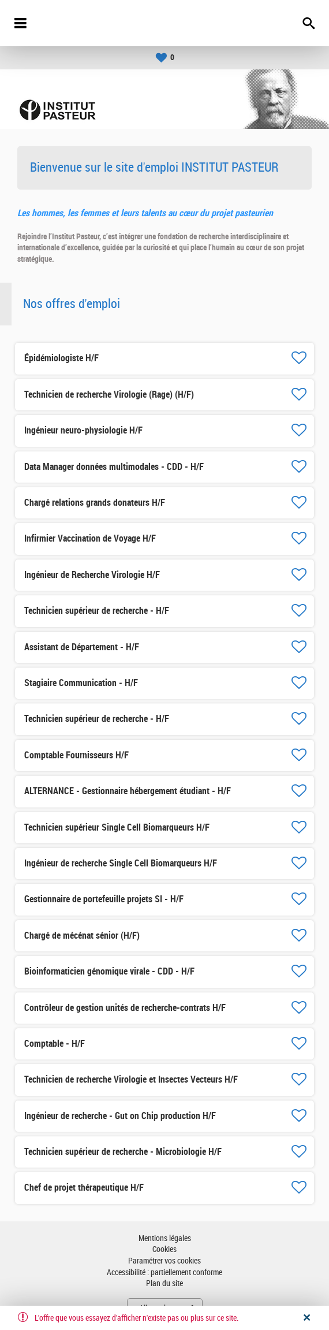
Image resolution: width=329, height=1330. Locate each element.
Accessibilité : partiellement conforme (164, 1272)
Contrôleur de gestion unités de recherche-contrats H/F (125, 1007)
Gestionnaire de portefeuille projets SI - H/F (104, 899)
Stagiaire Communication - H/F (81, 682)
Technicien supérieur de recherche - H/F (96, 610)
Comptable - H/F (54, 1043)
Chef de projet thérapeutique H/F (84, 1187)
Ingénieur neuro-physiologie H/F (83, 430)
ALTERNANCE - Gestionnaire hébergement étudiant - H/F (127, 791)
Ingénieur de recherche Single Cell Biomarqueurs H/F (120, 863)
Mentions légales (165, 1238)
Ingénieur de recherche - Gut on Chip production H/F (120, 1115)
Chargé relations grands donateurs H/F (94, 502)
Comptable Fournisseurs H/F (76, 755)
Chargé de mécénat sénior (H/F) (82, 935)
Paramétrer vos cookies (164, 1261)
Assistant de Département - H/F (81, 647)
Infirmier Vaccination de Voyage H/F (90, 538)
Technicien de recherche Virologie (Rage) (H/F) (109, 394)
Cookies (164, 1249)
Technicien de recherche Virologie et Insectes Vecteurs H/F (131, 1079)
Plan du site (164, 1283)
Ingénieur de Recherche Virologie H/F (92, 574)
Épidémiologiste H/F (61, 358)
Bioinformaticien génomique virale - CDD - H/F (109, 971)
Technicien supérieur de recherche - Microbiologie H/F (123, 1151)
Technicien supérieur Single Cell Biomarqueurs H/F (117, 827)
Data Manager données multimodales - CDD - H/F (114, 466)
